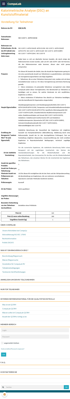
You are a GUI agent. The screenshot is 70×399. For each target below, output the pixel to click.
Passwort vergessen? (17, 349)
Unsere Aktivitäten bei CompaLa (14, 230)
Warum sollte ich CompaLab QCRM (15, 313)
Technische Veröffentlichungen (14, 272)
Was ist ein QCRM (9, 305)
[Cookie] (4, 394)
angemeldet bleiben (10, 343)
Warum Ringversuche (10, 260)
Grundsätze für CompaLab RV (13, 264)
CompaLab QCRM (9, 309)
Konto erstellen (5, 349)
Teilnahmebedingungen (11, 268)
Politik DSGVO (8, 242)
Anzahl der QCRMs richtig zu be (14, 316)
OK (3, 354)
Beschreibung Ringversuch (12, 256)
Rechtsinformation (9, 238)
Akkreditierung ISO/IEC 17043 (14, 234)
